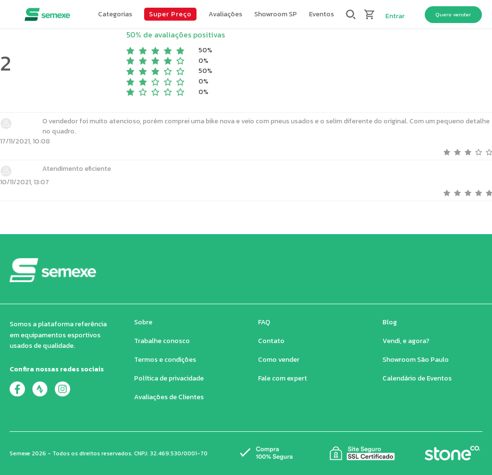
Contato (271, 341)
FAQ (264, 322)
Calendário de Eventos (417, 378)
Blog (389, 322)
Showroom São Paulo (415, 360)
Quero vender (453, 14)
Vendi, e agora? (406, 341)
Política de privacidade (169, 378)
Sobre (143, 322)
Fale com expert (282, 378)
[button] (115, 14)
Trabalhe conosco (162, 341)
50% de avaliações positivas (175, 34)
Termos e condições (165, 360)
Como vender (278, 360)
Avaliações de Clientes (169, 397)
